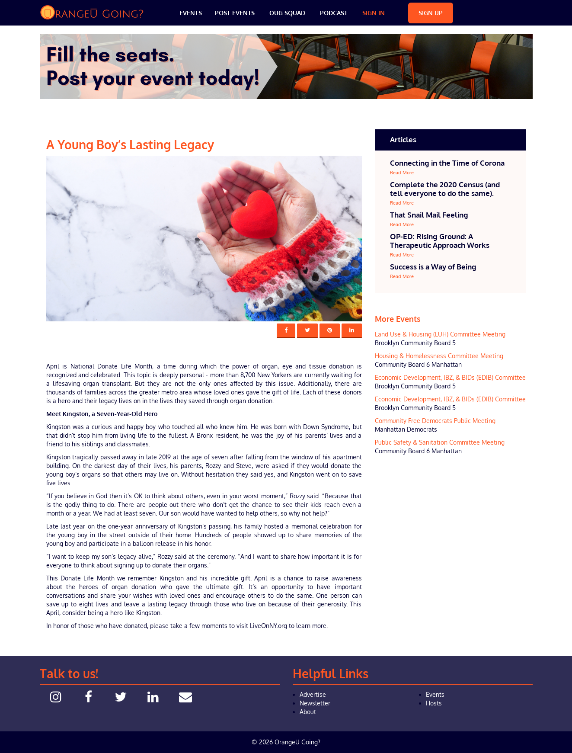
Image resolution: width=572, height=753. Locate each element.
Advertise (313, 694)
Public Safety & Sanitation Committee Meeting (440, 442)
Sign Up (431, 12)
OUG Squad (287, 12)
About (308, 711)
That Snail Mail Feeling (429, 214)
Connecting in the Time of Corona (447, 162)
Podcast (334, 12)
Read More (402, 173)
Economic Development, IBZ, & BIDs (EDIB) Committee (450, 377)
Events (190, 12)
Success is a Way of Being (433, 266)
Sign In (373, 12)
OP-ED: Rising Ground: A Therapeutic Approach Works (439, 241)
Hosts (434, 703)
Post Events (235, 12)
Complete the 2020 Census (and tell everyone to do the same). (445, 189)
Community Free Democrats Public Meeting (435, 420)
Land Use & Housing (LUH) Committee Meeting (440, 334)
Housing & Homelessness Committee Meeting (439, 355)
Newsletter (315, 703)
